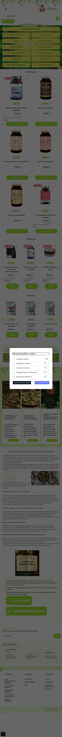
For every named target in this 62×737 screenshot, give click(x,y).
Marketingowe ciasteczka (23, 363)
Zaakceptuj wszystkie (42, 383)
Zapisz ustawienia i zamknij (22, 383)
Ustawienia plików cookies (24, 354)
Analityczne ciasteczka (22, 368)
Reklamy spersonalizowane (24, 377)
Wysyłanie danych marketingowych (26, 372)
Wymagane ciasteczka (22, 359)
